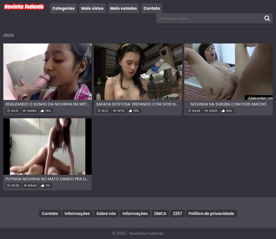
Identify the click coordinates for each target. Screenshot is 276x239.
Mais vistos (92, 8)
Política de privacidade (211, 213)
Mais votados (123, 8)
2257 (177, 213)
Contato (152, 8)
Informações (77, 213)
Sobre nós (106, 213)
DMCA (160, 213)
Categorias (63, 8)
